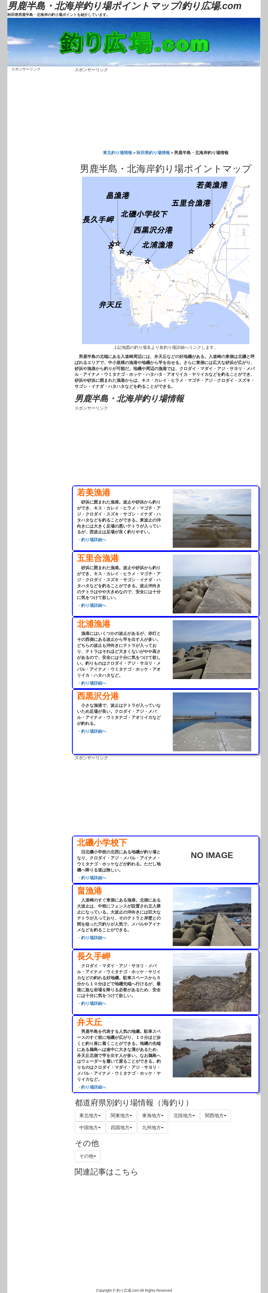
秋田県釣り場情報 (153, 152)
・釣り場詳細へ (91, 540)
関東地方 (121, 1115)
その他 (87, 1156)
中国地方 (90, 1127)
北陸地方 (184, 1115)
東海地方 (153, 1115)
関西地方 (215, 1115)
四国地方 (121, 1127)
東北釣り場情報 (117, 152)
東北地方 (90, 1115)
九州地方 (153, 1127)
